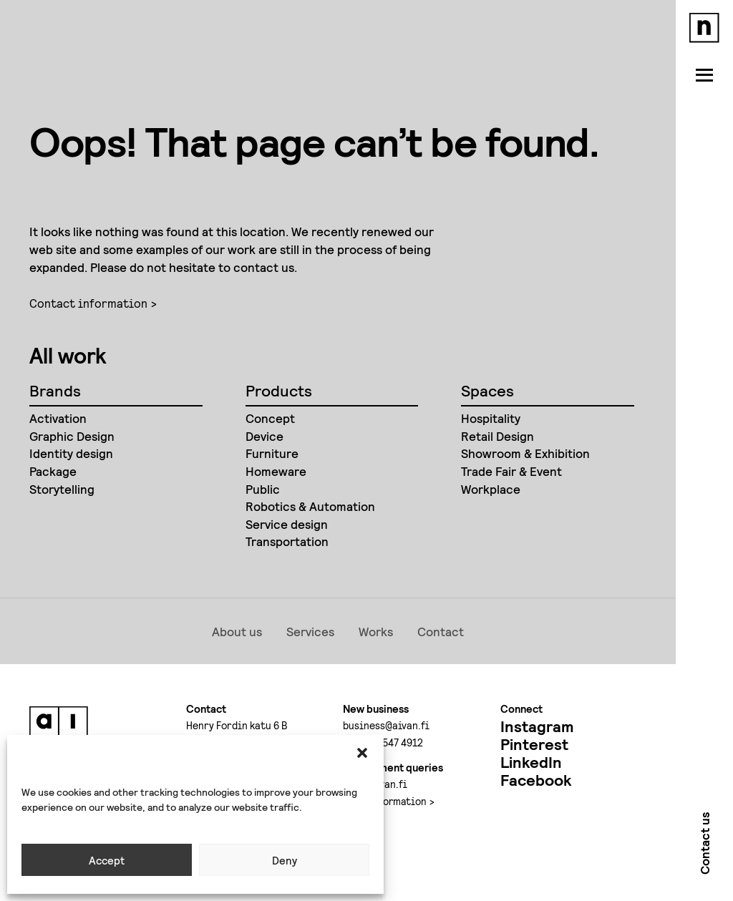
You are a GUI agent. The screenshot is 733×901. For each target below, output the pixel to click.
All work (68, 355)
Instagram (537, 726)
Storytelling (61, 489)
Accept (107, 860)
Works (376, 631)
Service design (287, 524)
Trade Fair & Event (511, 471)
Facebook (535, 780)
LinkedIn (531, 762)
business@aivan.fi (386, 725)
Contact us (704, 846)
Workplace (490, 489)
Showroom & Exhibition (525, 453)
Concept (270, 418)
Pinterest (534, 744)
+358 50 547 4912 (383, 742)
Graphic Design (72, 436)
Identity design (71, 453)
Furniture (272, 453)
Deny (284, 860)
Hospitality (490, 418)
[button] (362, 753)
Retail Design (497, 436)
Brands (55, 390)
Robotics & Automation (310, 506)
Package (53, 471)
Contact (440, 631)
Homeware (276, 471)
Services (310, 631)
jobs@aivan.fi (375, 783)
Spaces (487, 390)
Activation (58, 418)
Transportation (287, 541)
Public (263, 489)
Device (264, 436)
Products (279, 390)
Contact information (88, 303)
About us (237, 631)
